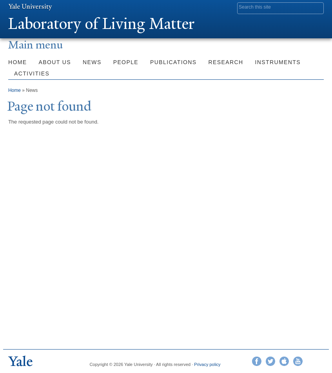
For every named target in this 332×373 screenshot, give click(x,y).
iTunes (284, 361)
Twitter (270, 361)
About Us (55, 62)
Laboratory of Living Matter (101, 24)
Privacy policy (207, 364)
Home (17, 62)
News (92, 62)
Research (226, 62)
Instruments (278, 62)
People (125, 62)
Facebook (256, 361)
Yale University (30, 6)
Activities (31, 73)
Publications (173, 62)
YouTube (298, 361)
